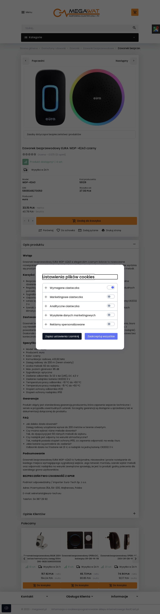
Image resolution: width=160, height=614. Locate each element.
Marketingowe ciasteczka (66, 297)
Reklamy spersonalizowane (67, 324)
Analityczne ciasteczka (64, 306)
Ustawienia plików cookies (68, 276)
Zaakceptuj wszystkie (101, 336)
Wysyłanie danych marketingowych (73, 315)
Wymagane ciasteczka (64, 288)
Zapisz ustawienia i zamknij (62, 336)
